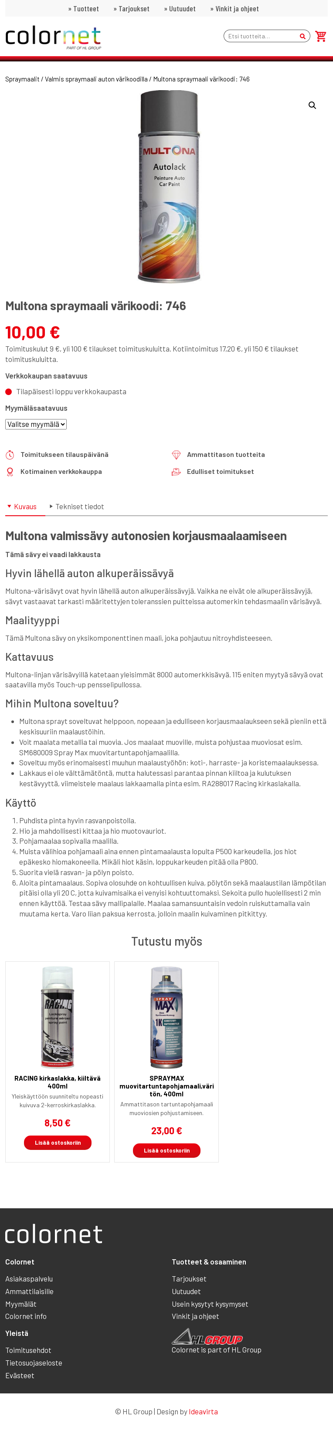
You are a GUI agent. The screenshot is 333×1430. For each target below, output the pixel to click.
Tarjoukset (134, 8)
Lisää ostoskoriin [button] (58, 1142)
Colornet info (26, 1316)
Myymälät (21, 1303)
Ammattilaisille (29, 1291)
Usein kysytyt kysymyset (210, 1303)
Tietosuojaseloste (33, 1362)
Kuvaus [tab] (25, 506)
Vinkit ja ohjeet (237, 8)
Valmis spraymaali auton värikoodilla (96, 79)
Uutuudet (182, 8)
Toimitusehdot (28, 1349)
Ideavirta (203, 1411)
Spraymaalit (22, 79)
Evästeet (19, 1375)
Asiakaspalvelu (29, 1278)
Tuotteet (86, 8)
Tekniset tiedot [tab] (79, 506)
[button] (312, 105)
